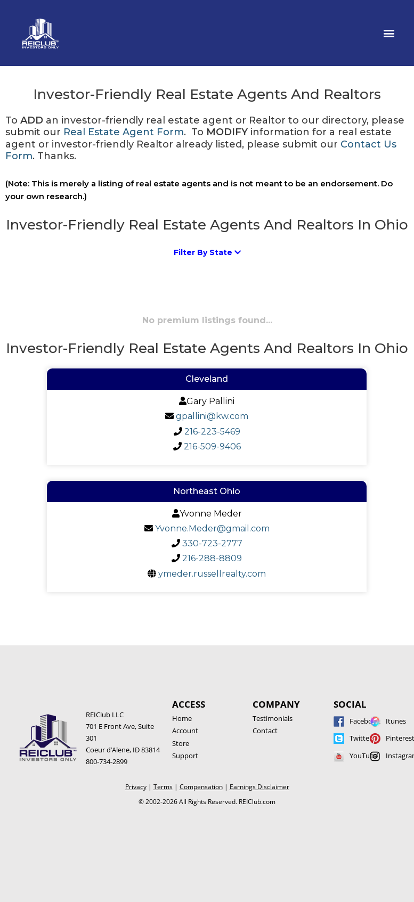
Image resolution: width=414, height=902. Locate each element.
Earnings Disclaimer (259, 786)
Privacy (136, 786)
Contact (265, 730)
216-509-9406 (212, 446)
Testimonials (273, 718)
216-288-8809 (212, 558)
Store (180, 743)
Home (182, 718)
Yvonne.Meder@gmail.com (212, 528)
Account (185, 730)
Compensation (201, 786)
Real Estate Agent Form (123, 132)
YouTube (364, 755)
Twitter (361, 738)
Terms (163, 786)
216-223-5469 (212, 432)
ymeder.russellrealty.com (212, 574)
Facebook (365, 721)
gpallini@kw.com (212, 416)
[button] (389, 33)
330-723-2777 (212, 543)
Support (185, 755)
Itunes (396, 721)
